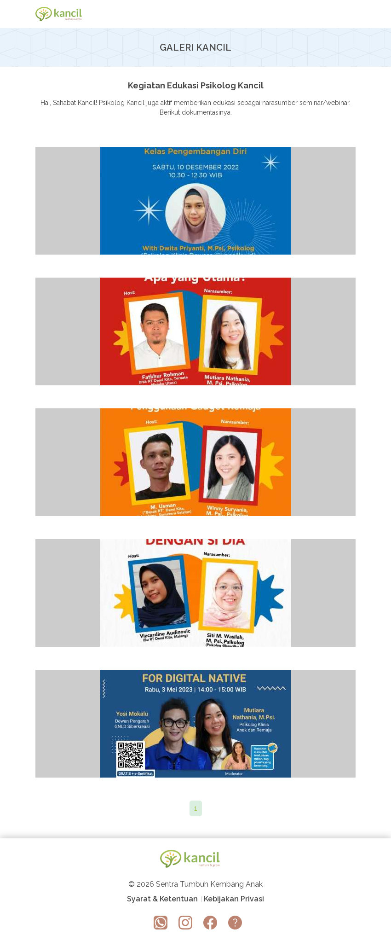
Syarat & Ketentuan (162, 899)
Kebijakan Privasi (234, 899)
